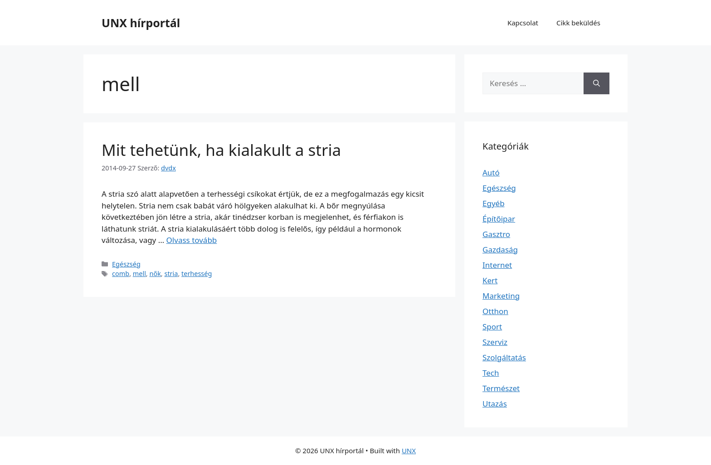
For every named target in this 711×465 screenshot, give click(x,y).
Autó (491, 172)
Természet (501, 388)
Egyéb (493, 203)
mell (139, 273)
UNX (409, 450)
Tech (490, 373)
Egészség (126, 264)
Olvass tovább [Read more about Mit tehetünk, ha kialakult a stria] (191, 240)
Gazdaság (500, 249)
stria (171, 273)
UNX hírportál (141, 22)
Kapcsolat (522, 22)
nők (155, 273)
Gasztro (496, 234)
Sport (492, 326)
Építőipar (498, 218)
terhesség (196, 273)
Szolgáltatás (504, 357)
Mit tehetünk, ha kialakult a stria (221, 149)
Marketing (501, 296)
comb (120, 273)
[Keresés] (596, 83)
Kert (489, 280)
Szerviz (494, 342)
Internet (497, 265)
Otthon (495, 311)
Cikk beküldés (578, 22)
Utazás (494, 403)
